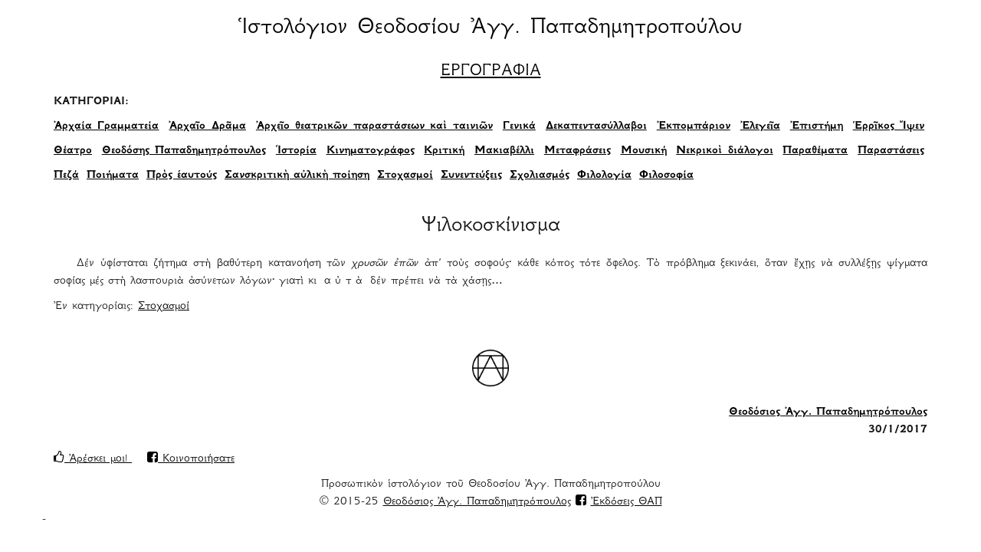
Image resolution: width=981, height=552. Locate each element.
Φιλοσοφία (666, 175)
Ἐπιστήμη (816, 126)
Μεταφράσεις (577, 151)
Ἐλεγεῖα (760, 126)
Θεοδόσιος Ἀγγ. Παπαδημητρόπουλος (828, 412)
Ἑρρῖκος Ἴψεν (888, 126)
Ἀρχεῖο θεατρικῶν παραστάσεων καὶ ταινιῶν (374, 126)
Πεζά (66, 175)
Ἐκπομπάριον (693, 126)
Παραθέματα (815, 151)
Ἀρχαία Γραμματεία (106, 126)
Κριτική (444, 151)
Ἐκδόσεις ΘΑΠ (626, 502)
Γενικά (519, 126)
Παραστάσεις (891, 151)
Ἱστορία (296, 151)
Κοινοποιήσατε (191, 459)
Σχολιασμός (539, 175)
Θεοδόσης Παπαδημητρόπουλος (184, 151)
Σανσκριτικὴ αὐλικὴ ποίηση (297, 175)
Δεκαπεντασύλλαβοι (596, 126)
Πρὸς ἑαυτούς (181, 175)
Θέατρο (73, 151)
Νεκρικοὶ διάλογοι (724, 151)
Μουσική (644, 151)
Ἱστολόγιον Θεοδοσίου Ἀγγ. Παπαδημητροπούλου (490, 28)
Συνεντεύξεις (471, 175)
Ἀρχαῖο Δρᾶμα (207, 126)
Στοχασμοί (405, 175)
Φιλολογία (604, 175)
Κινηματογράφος (370, 151)
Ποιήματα (113, 175)
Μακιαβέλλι (504, 151)
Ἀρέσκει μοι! (93, 459)
